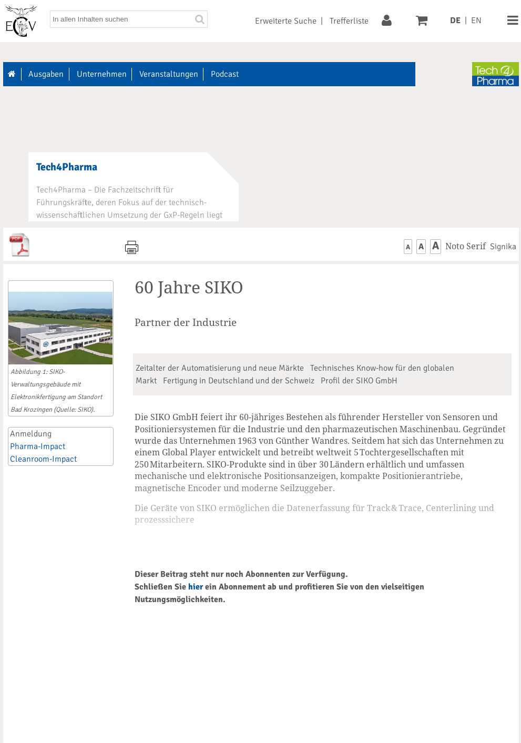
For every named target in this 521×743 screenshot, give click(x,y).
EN (476, 20)
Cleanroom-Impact (43, 459)
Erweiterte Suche (285, 21)
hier (195, 587)
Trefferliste (349, 21)
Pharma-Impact (37, 446)
